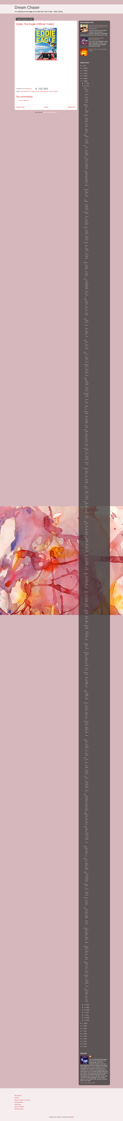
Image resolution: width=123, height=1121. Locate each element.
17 (83, 1023)
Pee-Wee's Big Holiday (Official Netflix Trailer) (86, 544)
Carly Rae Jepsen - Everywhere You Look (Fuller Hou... (86, 835)
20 (83, 1031)
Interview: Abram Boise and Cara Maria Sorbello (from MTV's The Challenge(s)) (98, 27)
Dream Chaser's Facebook (22, 1100)
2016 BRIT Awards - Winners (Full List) (86, 818)
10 (83, 65)
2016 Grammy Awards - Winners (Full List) (86, 528)
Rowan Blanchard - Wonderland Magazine (86, 616)
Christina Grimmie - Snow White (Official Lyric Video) (86, 563)
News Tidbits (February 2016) (86, 139)
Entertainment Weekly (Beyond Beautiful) (86, 218)
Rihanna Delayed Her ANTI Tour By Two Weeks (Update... (86, 661)
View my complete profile (87, 1083)
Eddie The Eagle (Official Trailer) (86, 695)
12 (83, 70)
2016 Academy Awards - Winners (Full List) (86, 995)
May (85, 1010)
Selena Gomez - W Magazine (86, 108)
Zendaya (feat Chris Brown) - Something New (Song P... (86, 123)
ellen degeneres (25, 91)
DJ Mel (17, 1098)
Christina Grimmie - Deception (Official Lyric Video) (86, 599)
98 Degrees (18, 1095)
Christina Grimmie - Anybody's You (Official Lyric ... (86, 581)
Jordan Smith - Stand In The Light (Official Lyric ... (86, 680)
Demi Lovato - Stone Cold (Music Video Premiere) (86, 765)
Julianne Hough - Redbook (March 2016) (86, 370)
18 (83, 1026)
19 (83, 1028)
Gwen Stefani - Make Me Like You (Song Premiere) (86, 437)
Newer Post (20, 107)
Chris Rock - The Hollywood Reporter (86, 876)
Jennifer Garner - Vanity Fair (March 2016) (86, 981)
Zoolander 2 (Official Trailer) (86, 193)
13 (83, 73)
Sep (85, 1020)
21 (83, 1033)
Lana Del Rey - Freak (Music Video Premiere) (86, 384)
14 (83, 76)
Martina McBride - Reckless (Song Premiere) (86, 953)
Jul (85, 1015)
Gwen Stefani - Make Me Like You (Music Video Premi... (86, 510)
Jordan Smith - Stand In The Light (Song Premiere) (86, 419)
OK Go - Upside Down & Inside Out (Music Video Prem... (86, 457)
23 (83, 1038)
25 (83, 1044)
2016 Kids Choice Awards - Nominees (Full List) (86, 95)
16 (83, 81)
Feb (85, 86)
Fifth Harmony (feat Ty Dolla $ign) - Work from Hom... (86, 916)
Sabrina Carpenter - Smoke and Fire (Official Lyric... (86, 633)
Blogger (71, 1117)
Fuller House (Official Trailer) (86, 345)
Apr (85, 1007)
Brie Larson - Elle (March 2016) (86, 357)
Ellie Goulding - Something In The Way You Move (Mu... (86, 802)
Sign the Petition (19, 1106)
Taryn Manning (19, 1109)
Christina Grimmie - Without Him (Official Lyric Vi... (86, 710)
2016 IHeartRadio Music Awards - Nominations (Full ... (86, 328)
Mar (85, 1004)
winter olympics (53, 91)
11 (83, 68)
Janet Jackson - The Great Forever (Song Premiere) (86, 747)
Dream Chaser (27, 7)
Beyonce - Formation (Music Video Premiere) (86, 234)
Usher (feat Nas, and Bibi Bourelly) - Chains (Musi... (86, 179)
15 (83, 78)
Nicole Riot (18, 1104)
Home (46, 107)
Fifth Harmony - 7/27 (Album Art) (86, 851)
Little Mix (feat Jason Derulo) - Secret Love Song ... (86, 307)
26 (83, 1046)
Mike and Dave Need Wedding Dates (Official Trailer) (86, 287)
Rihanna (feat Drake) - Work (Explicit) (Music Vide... (86, 729)
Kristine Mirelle (19, 1102)
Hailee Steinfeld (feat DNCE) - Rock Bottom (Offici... (86, 936)
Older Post (71, 107)
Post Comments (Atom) (50, 112)
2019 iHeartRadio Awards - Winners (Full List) (96, 38)
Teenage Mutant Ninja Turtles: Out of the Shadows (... (86, 251)
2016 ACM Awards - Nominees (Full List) (86, 163)
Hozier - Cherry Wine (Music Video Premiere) (86, 493)
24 (83, 1041)
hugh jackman (35, 91)
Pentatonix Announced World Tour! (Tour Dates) (86, 476)
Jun (85, 1012)
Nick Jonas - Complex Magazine (86, 150)
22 (83, 1036)
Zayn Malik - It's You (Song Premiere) (86, 967)
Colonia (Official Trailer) (86, 647)
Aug (85, 1017)
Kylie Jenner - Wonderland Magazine (86, 864)
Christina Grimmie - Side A (86, 901)
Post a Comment (24, 100)
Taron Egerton (44, 91)
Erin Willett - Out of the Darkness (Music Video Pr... (86, 784)
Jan (85, 83)
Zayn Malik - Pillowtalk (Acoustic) (86, 204)
